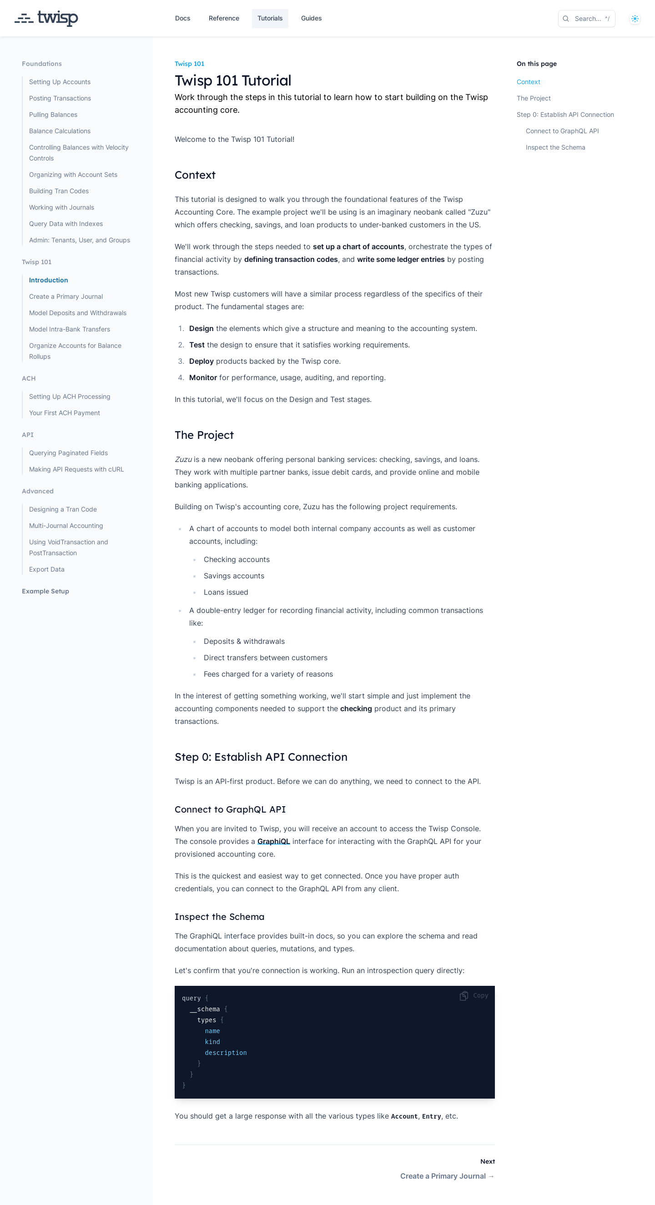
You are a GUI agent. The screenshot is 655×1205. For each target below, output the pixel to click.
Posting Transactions (60, 98)
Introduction (48, 280)
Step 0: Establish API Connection (565, 114)
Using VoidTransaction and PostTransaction (68, 547)
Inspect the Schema (555, 147)
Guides (311, 18)
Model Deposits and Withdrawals (77, 312)
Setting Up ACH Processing (70, 396)
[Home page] (46, 18)
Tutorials (270, 18)
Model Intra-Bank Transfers (69, 329)
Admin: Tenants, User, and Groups (79, 240)
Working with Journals (61, 207)
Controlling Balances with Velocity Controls (79, 152)
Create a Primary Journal (66, 296)
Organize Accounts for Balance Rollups (75, 350)
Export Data (47, 569)
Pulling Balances (53, 114)
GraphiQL (273, 841)
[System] (635, 18)
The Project (534, 98)
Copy (473, 995)
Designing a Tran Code (63, 509)
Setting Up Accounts (60, 81)
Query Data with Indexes (66, 223)
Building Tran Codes (59, 191)
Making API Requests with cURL (76, 469)
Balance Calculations (60, 131)
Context (528, 81)
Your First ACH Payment (64, 413)
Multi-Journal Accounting (66, 525)
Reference (224, 18)
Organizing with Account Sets (73, 174)
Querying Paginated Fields (68, 453)
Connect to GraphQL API (562, 131)
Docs (183, 18)
